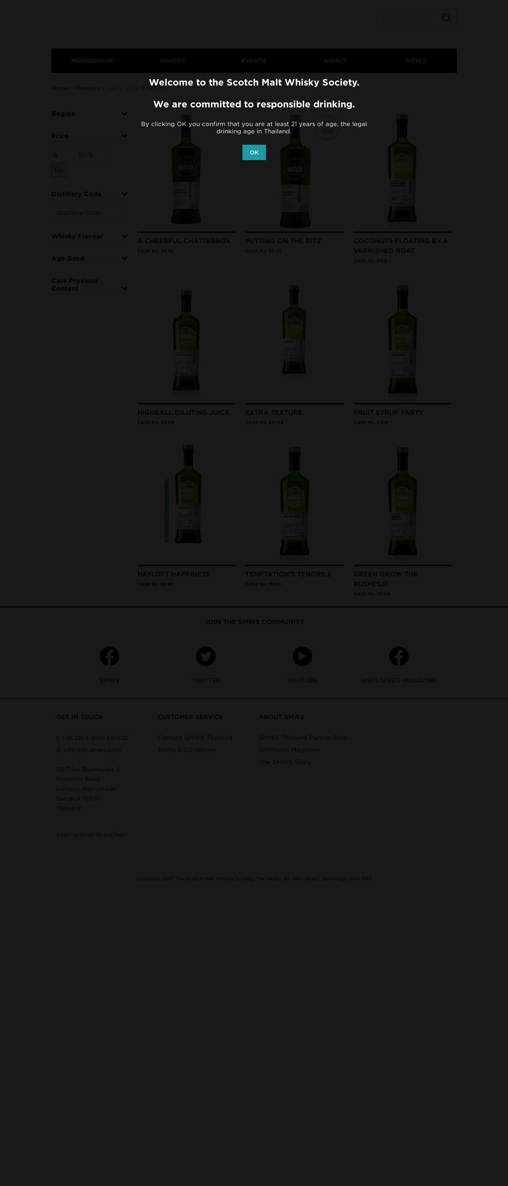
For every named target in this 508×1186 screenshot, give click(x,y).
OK (254, 152)
